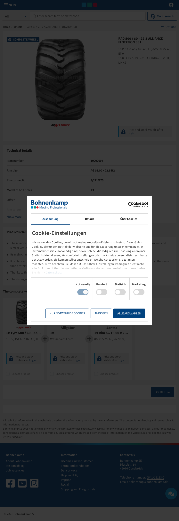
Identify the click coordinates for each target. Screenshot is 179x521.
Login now (162, 392)
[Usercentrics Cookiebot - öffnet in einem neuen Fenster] (131, 204)
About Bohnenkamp (19, 461)
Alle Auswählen (129, 313)
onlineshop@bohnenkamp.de (148, 482)
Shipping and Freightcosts (78, 489)
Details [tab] (89, 219)
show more (14, 217)
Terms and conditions (75, 466)
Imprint (66, 480)
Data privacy (69, 470)
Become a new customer (77, 461)
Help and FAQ (69, 475)
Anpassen (101, 313)
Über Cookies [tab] (128, 219)
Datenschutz (53, 273)
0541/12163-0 (155, 477)
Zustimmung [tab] (50, 219)
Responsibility (15, 466)
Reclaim (66, 484)
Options (171, 27)
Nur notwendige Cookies (67, 313)
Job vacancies (15, 470)
